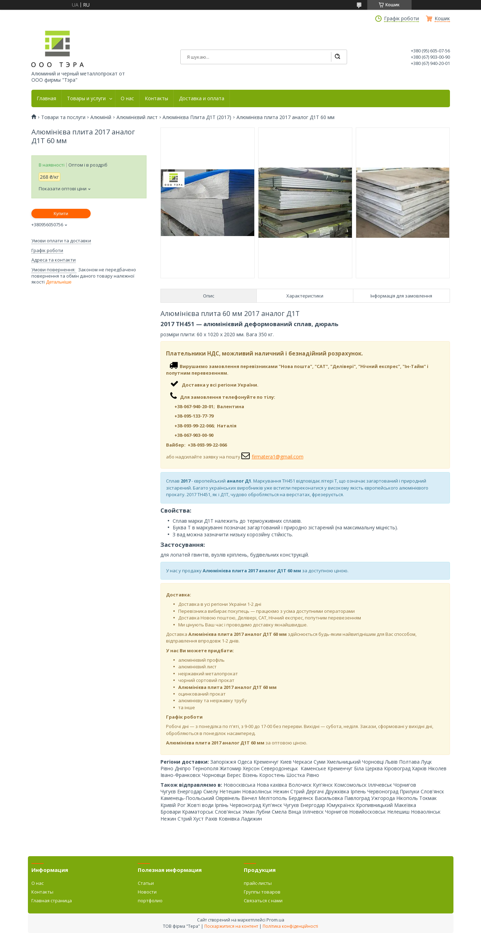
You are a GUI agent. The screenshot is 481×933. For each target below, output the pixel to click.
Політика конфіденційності (290, 926)
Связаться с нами (263, 900)
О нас (127, 98)
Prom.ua (275, 920)
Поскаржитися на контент (231, 926)
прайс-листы (258, 883)
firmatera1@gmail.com (277, 456)
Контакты (156, 98)
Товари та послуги (63, 117)
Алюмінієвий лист (137, 117)
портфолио (150, 900)
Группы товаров (262, 892)
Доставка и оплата (201, 98)
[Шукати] (337, 57)
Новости (147, 892)
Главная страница (51, 900)
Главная (46, 98)
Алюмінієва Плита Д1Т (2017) (197, 117)
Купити (61, 213)
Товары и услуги (86, 98)
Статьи (146, 883)
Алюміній (100, 117)
